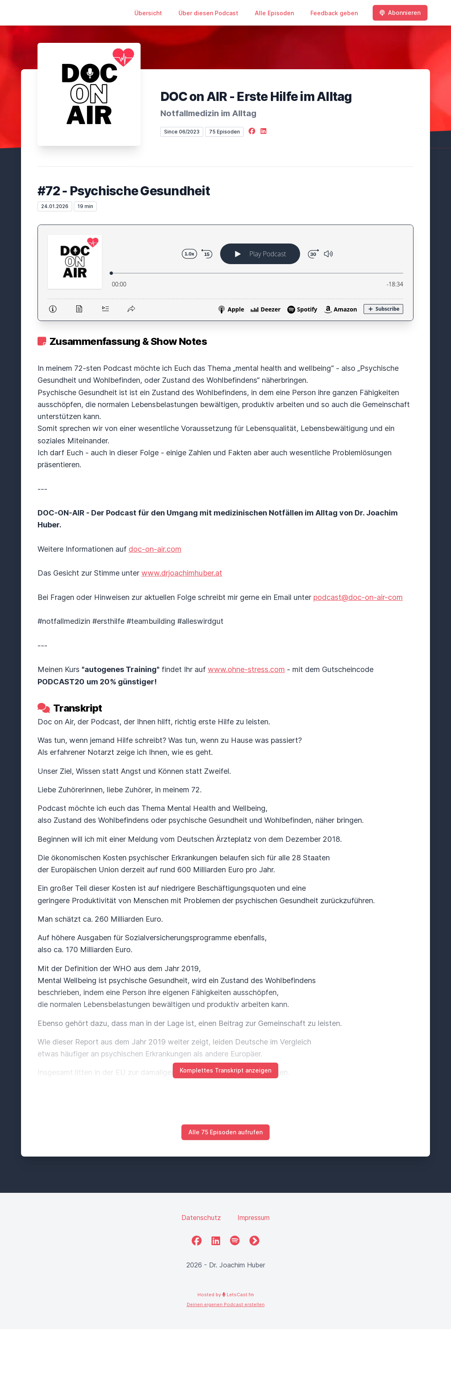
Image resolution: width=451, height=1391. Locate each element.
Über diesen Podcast (208, 12)
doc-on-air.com (155, 549)
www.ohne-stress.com (246, 669)
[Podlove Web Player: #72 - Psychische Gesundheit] (225, 273)
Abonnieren (400, 12)
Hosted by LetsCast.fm (225, 1294)
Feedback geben (334, 12)
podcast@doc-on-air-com (358, 597)
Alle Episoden (274, 12)
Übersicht (148, 12)
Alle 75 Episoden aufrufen (225, 1132)
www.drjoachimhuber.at (181, 573)
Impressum (253, 1217)
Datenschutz (201, 1217)
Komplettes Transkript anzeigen (225, 1070)
